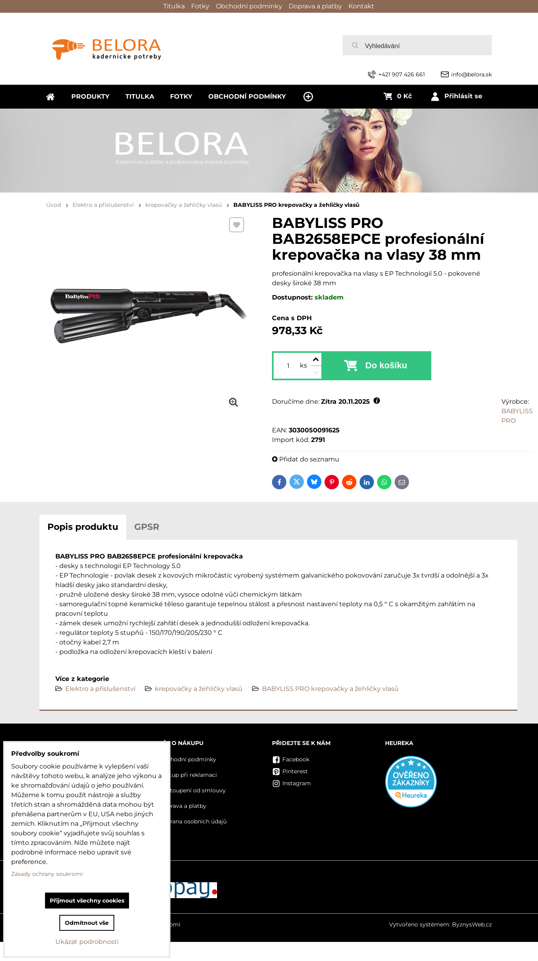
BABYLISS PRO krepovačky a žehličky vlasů (330, 689)
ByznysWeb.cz (472, 924)
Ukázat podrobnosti (87, 941)
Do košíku (386, 365)
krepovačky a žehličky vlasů (199, 689)
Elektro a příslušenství (100, 689)
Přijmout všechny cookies (87, 900)
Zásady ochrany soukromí (47, 873)
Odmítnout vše (87, 922)
